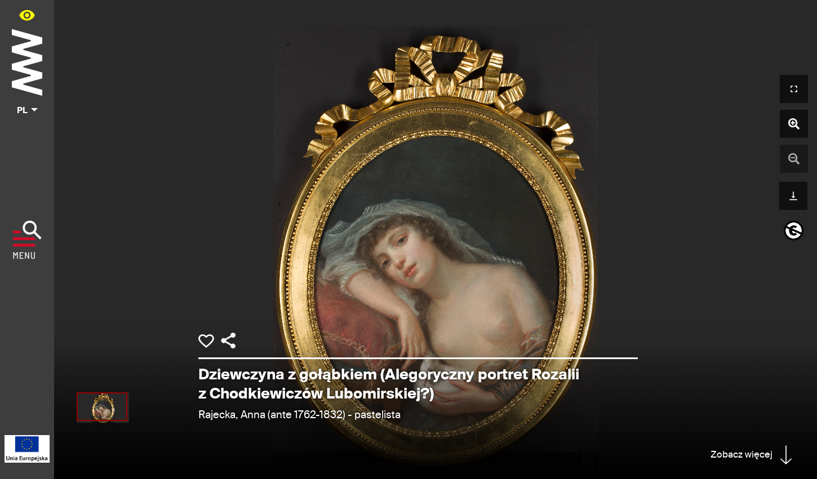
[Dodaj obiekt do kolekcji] (206, 341)
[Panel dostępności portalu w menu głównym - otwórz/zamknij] (27, 15)
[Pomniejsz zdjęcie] (794, 158)
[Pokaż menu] (27, 239)
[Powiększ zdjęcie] (794, 123)
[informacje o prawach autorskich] (793, 230)
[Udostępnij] (228, 341)
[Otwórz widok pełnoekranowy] (794, 88)
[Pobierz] (793, 194)
